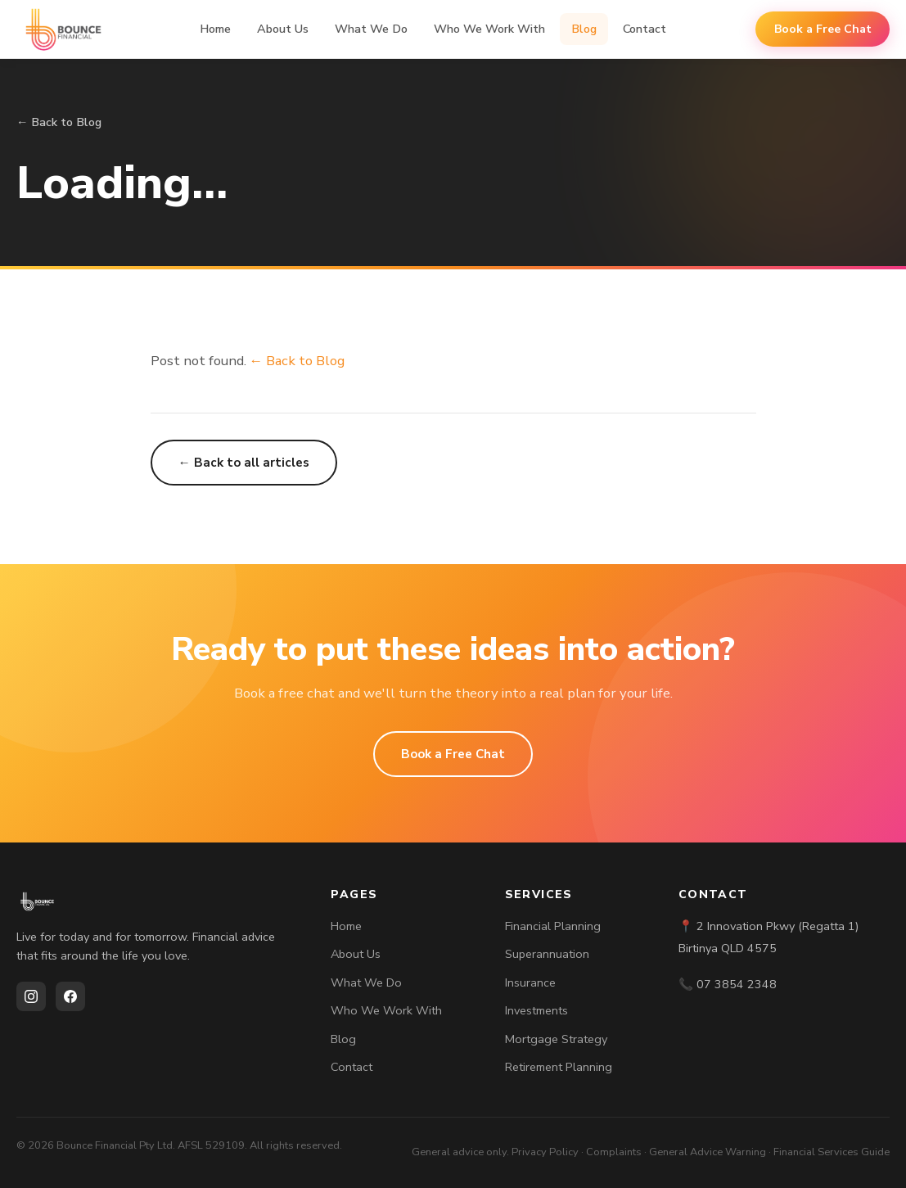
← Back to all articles (243, 462)
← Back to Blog (58, 122)
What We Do (371, 28)
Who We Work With (489, 28)
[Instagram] (31, 996)
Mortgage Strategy (556, 1039)
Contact (644, 28)
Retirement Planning (558, 1067)
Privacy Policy (545, 1152)
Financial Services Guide (831, 1152)
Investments (536, 1010)
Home (215, 28)
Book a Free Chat (823, 29)
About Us (283, 28)
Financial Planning (553, 926)
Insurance (530, 982)
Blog (584, 28)
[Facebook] (70, 996)
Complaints (614, 1152)
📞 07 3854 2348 (727, 984)
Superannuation (547, 954)
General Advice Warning (707, 1152)
